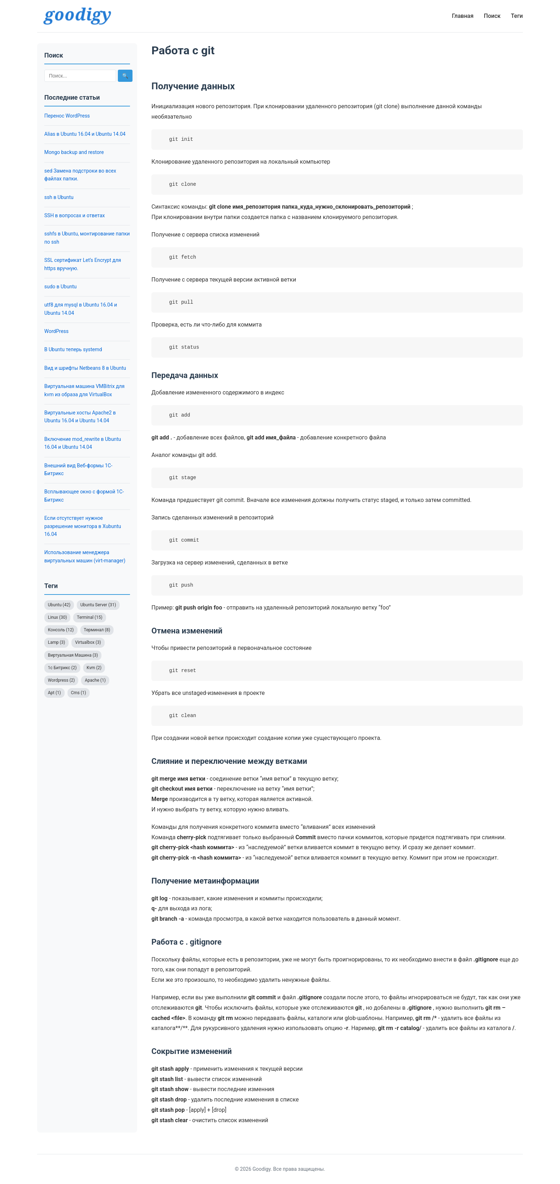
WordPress (56, 331)
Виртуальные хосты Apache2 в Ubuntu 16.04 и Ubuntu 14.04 (80, 416)
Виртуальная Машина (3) (73, 655)
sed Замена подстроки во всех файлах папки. (80, 174)
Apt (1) (54, 692)
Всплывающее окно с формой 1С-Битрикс (84, 495)
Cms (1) (78, 692)
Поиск (492, 16)
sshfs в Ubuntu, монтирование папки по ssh (87, 237)
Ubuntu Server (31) (98, 604)
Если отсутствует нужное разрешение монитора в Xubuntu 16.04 (82, 526)
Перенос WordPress (67, 116)
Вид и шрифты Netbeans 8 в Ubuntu (85, 368)
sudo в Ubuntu (60, 286)
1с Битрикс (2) (62, 667)
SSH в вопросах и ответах (74, 215)
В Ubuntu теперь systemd (73, 349)
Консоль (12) (61, 629)
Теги (517, 16)
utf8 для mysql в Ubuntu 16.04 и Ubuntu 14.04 (80, 308)
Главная (463, 16)
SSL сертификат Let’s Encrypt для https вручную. (82, 264)
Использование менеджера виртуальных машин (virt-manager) (84, 556)
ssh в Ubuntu (59, 197)
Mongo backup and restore (74, 152)
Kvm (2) (94, 667)
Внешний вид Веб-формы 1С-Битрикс (78, 469)
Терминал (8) (97, 629)
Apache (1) (95, 680)
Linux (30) (57, 617)
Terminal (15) (89, 617)
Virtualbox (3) (88, 642)
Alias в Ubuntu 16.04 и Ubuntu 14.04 (84, 134)
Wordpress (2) (61, 680)
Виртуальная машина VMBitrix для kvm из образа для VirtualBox (84, 390)
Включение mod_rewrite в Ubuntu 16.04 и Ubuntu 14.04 (82, 443)
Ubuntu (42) (59, 604)
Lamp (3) (56, 642)
